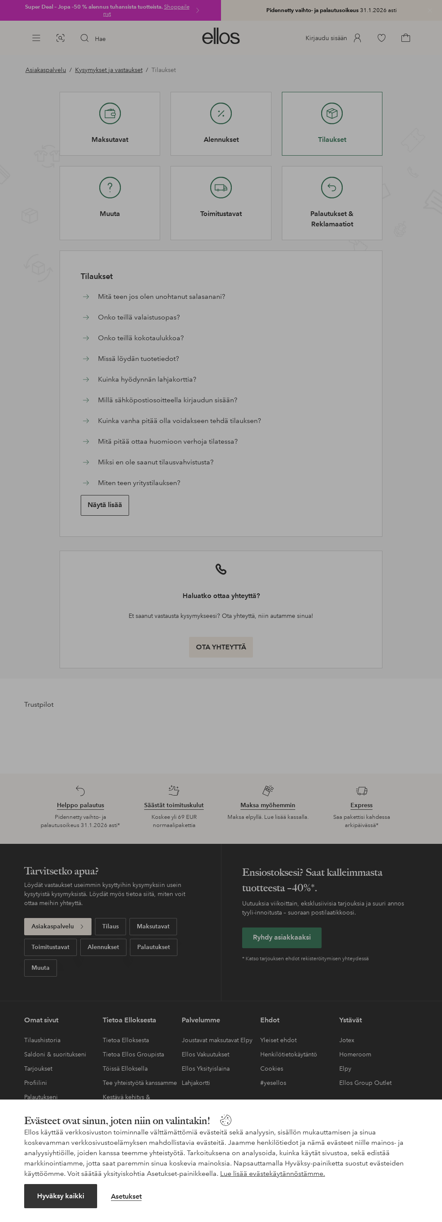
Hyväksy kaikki (60, 1196)
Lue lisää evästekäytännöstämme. (272, 1173)
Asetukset (126, 1196)
